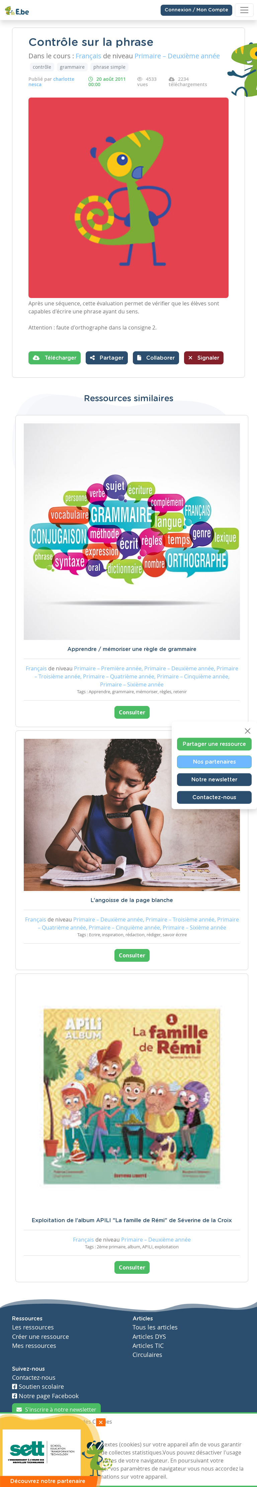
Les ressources (33, 1327)
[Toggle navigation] (244, 10)
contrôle (42, 67)
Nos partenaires (214, 762)
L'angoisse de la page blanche (132, 900)
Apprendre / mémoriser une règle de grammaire (131, 649)
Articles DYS (149, 1337)
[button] (156, 357)
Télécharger (54, 358)
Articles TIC (148, 1346)
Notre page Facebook (45, 1396)
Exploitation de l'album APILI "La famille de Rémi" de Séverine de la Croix (132, 1220)
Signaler (203, 358)
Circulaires (147, 1355)
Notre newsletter (214, 779)
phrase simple (109, 67)
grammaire (72, 67)
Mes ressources (34, 1346)
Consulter (132, 712)
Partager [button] (106, 358)
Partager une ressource (214, 744)
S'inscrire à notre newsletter (56, 1410)
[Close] (248, 731)
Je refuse (59, 1434)
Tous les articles (155, 1327)
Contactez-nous (214, 797)
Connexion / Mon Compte (196, 10)
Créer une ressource (40, 1337)
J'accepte (27, 1434)
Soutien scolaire (38, 1386)
